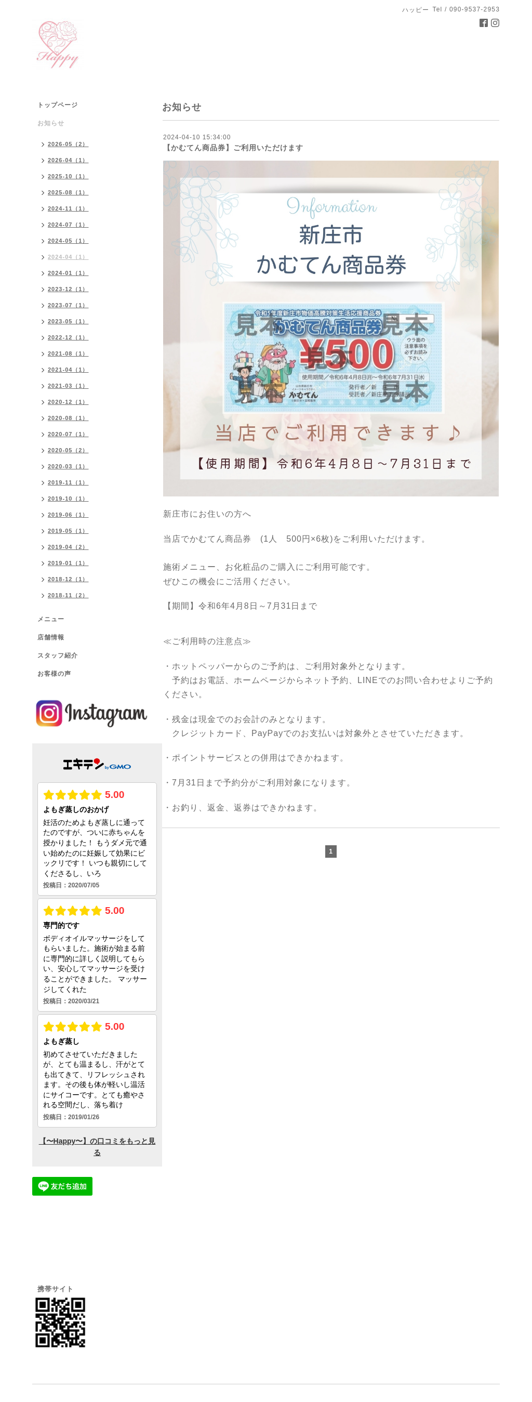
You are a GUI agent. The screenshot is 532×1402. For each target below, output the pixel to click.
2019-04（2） (68, 547)
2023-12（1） (68, 289)
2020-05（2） (68, 450)
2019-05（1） (68, 531)
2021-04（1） (68, 369)
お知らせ (50, 123)
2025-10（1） (68, 176)
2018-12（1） (68, 579)
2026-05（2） (68, 144)
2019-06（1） (68, 515)
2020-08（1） (68, 418)
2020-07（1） (68, 434)
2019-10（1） (68, 498)
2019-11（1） (68, 482)
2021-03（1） (68, 386)
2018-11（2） (68, 595)
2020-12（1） (68, 402)
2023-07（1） (68, 305)
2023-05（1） (68, 321)
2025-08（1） (68, 192)
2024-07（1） (68, 224)
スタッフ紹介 (57, 655)
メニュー (50, 619)
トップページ (57, 105)
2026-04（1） (68, 160)
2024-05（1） (68, 241)
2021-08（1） (68, 353)
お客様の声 (54, 673)
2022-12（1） (68, 337)
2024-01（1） (68, 273)
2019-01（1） (68, 563)
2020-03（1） (68, 466)
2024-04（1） (68, 257)
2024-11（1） (68, 208)
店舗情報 (50, 637)
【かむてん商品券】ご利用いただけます (233, 147)
